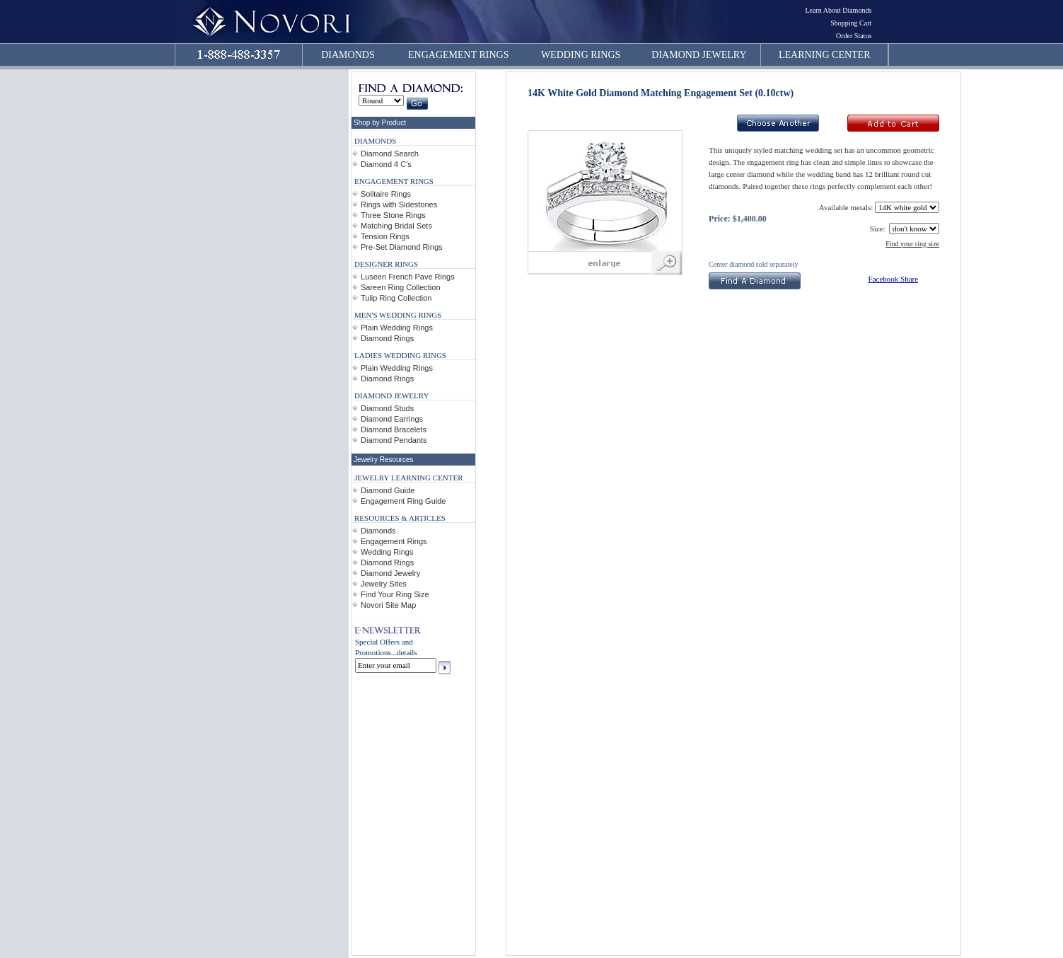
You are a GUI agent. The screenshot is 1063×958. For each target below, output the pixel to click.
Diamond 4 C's (386, 164)
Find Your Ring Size (395, 594)
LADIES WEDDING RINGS (400, 355)
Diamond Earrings (392, 419)
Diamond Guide (387, 490)
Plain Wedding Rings (397, 327)
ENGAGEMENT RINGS (458, 55)
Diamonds (378, 530)
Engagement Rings (394, 541)
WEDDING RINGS (580, 55)
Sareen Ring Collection (401, 287)
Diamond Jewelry (390, 573)
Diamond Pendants (394, 440)
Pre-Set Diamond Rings (402, 247)
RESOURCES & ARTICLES (400, 518)
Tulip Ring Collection (396, 298)
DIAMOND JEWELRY (698, 55)
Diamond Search (390, 153)
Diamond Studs (387, 408)
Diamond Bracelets (393, 429)
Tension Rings (385, 236)
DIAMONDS (347, 55)
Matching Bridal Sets (396, 225)
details (407, 652)
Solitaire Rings (386, 194)
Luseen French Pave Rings (408, 276)
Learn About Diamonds (838, 10)
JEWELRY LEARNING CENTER (408, 477)
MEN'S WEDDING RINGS (397, 315)
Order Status (853, 36)
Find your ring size (912, 244)
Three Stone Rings (393, 215)
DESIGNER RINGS (386, 264)
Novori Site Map (388, 605)
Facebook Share (894, 279)
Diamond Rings (387, 338)
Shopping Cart (850, 23)
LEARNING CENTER (825, 55)
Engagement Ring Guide (403, 501)
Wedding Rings (387, 552)
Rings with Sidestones (399, 204)
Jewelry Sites (384, 583)
